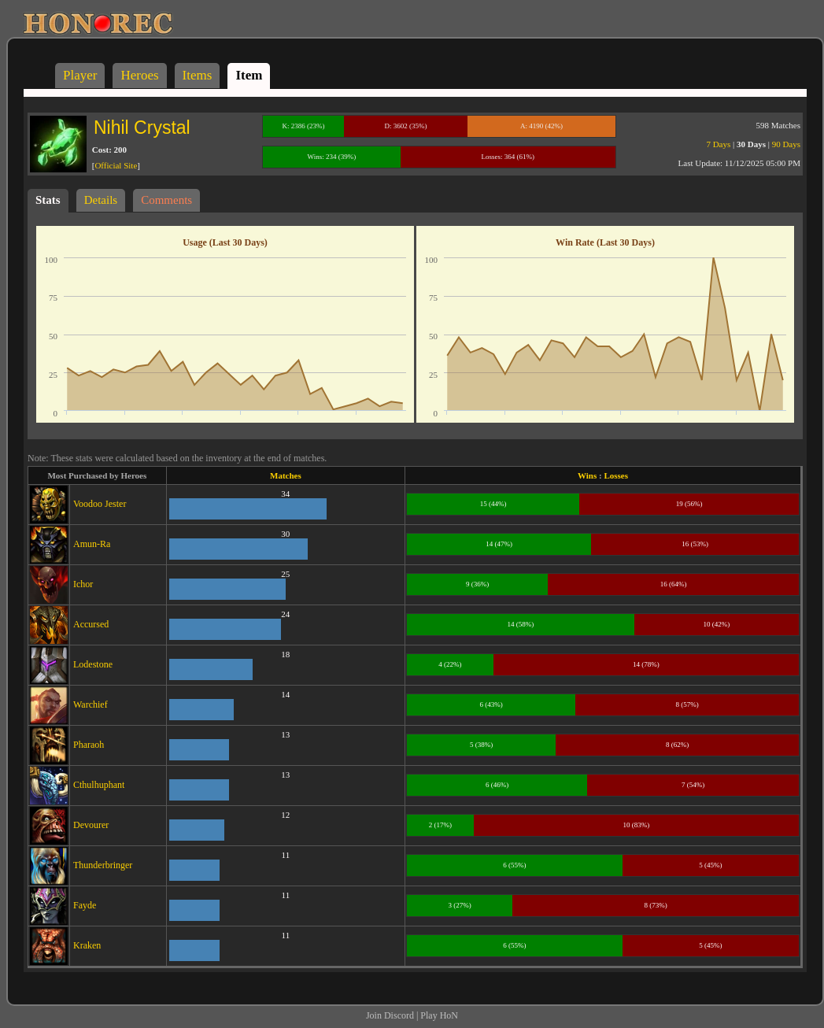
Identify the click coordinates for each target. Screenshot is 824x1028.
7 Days (718, 144)
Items (197, 75)
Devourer (91, 824)
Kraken (87, 945)
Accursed (91, 624)
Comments (166, 200)
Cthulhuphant (98, 784)
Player (80, 75)
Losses (616, 475)
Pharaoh (88, 744)
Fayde (84, 905)
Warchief (90, 704)
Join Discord (390, 1015)
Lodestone (93, 664)
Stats (48, 200)
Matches (285, 475)
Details (101, 200)
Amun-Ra (91, 543)
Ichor (83, 584)
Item (248, 75)
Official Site (115, 165)
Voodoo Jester (99, 503)
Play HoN (439, 1015)
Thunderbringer (102, 865)
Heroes (139, 75)
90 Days (786, 144)
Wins (587, 475)
